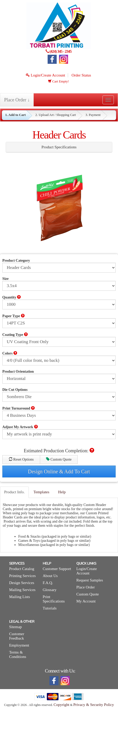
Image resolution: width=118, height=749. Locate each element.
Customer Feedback (16, 636)
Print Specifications (54, 599)
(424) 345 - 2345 (60, 51)
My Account (86, 601)
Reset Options (21, 459)
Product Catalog (21, 569)
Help (62, 492)
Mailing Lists (19, 597)
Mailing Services (22, 590)
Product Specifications (58, 147)
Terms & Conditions (17, 654)
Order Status (81, 75)
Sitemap (15, 627)
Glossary (49, 590)
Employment (19, 645)
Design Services (21, 583)
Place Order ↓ (17, 99)
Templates (41, 492)
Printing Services (22, 576)
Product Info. (14, 492)
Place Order (85, 587)
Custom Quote (59, 459)
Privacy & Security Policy (93, 705)
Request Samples (89, 580)
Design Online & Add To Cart (59, 471)
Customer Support (57, 569)
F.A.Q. (48, 583)
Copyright (61, 705)
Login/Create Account (45, 75)
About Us (50, 576)
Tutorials (50, 608)
